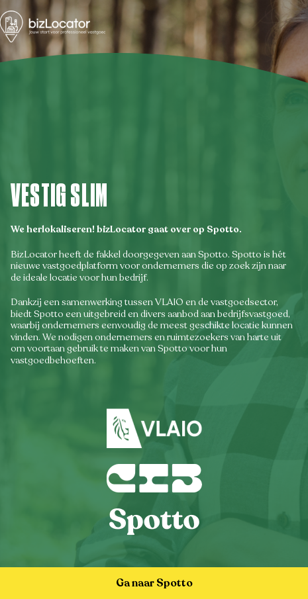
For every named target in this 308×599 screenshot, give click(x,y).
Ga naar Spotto (154, 583)
